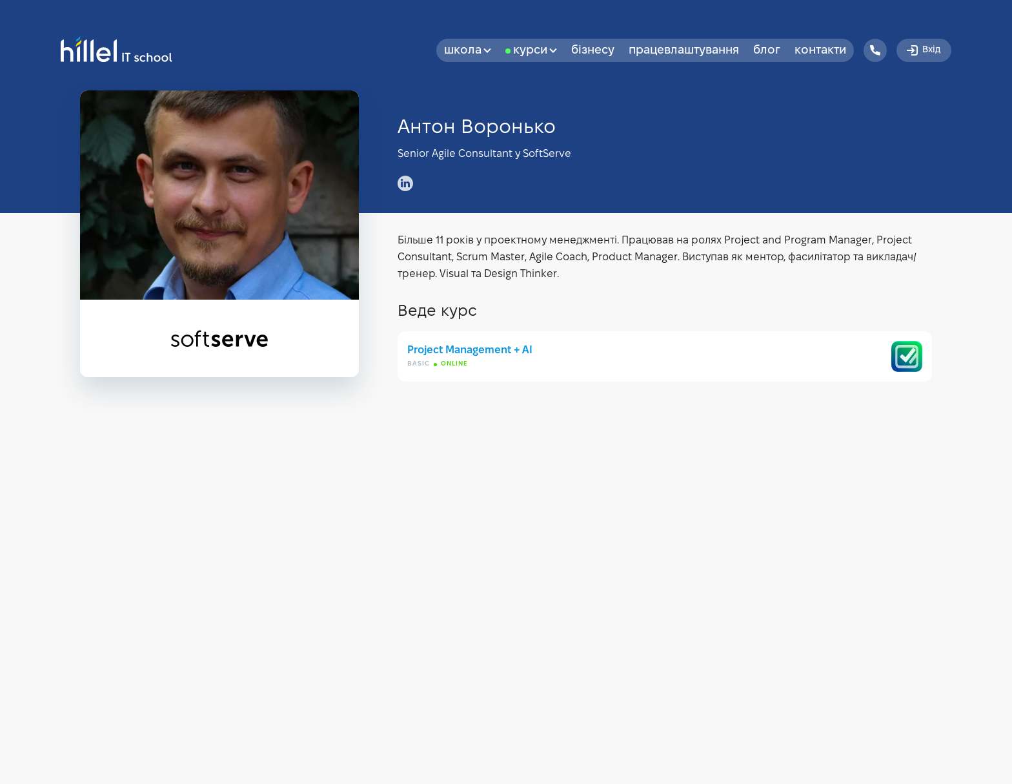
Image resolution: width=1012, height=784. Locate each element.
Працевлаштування (684, 50)
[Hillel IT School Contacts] (875, 50)
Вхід (922, 50)
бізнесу (592, 50)
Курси (535, 50)
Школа (467, 50)
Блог (766, 50)
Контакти (820, 50)
